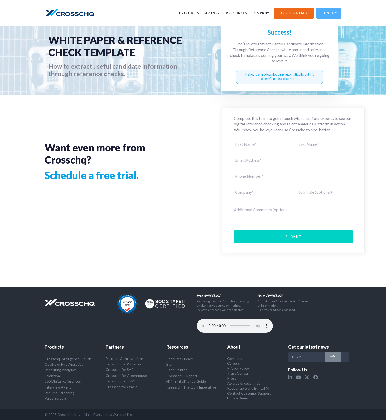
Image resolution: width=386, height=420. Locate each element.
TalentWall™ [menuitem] (54, 376)
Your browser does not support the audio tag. (235, 326)
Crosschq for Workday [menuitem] (123, 364)
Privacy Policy (238, 368)
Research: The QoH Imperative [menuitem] (191, 387)
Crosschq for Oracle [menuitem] (121, 387)
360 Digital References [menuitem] (63, 381)
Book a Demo (237, 398)
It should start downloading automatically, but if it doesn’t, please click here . (279, 76)
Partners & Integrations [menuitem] (125, 358)
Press (231, 378)
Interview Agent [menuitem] (58, 387)
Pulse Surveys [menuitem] (56, 398)
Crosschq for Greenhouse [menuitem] (126, 375)
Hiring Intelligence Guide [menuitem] (186, 381)
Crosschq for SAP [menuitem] (120, 369)
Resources (236, 13)
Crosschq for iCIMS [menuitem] (121, 381)
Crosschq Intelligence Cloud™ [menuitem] (68, 359)
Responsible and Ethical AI (248, 388)
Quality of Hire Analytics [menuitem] (64, 364)
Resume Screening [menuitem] (59, 393)
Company (260, 13)
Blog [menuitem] (169, 364)
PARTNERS (212, 13)
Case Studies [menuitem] (176, 370)
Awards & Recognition (245, 383)
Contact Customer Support (249, 393)
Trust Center (237, 373)
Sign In (328, 13)
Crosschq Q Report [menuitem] (181, 376)
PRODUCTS (189, 13)
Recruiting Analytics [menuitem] (61, 370)
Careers (233, 363)
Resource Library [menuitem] (179, 359)
